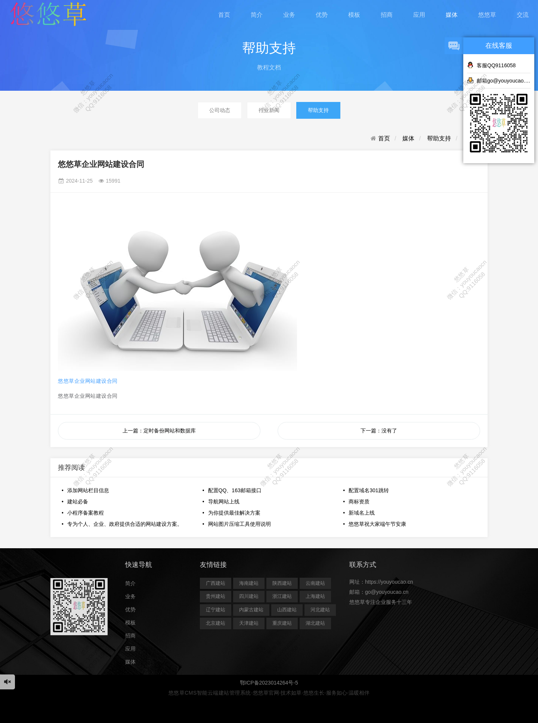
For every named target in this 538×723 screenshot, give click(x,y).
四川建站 (249, 596)
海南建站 (249, 583)
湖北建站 (315, 623)
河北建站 (320, 609)
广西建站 (215, 583)
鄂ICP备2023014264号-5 (269, 683)
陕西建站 (282, 583)
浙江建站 (282, 596)
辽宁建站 (215, 609)
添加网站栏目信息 (88, 490)
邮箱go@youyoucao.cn (499, 80)
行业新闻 (269, 110)
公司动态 (219, 110)
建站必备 (77, 502)
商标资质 (359, 502)
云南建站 (315, 583)
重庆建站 (282, 623)
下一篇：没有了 (379, 431)
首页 (224, 15)
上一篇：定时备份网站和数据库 (159, 431)
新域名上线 (362, 513)
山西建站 (287, 609)
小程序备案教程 (85, 513)
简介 (257, 15)
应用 (419, 15)
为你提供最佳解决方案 (234, 513)
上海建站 (315, 596)
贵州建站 (215, 596)
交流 (523, 15)
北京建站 (215, 623)
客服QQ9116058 (491, 65)
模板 (354, 15)
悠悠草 (487, 15)
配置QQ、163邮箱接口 (235, 490)
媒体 (452, 15)
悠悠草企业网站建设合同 (88, 381)
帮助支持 (318, 110)
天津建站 (249, 623)
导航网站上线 (223, 502)
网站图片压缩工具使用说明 (239, 524)
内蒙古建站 (251, 609)
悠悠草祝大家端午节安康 (377, 524)
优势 (322, 15)
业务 (289, 15)
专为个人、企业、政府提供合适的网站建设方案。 (124, 524)
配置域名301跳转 (369, 490)
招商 (387, 15)
